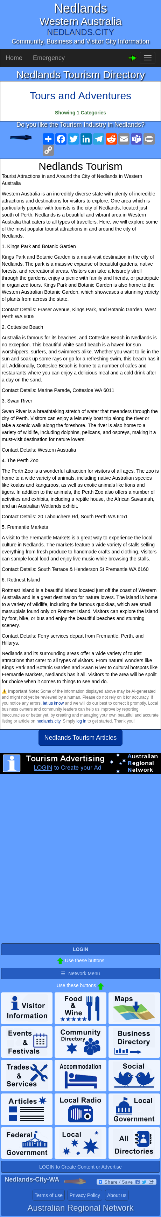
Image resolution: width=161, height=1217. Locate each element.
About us (116, 1195)
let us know (53, 703)
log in (81, 721)
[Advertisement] (80, 861)
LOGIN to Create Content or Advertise (80, 1167)
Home (14, 57)
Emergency (49, 57)
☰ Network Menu (80, 973)
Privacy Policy (85, 1195)
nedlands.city (48, 721)
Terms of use (49, 1195)
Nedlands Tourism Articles (80, 737)
